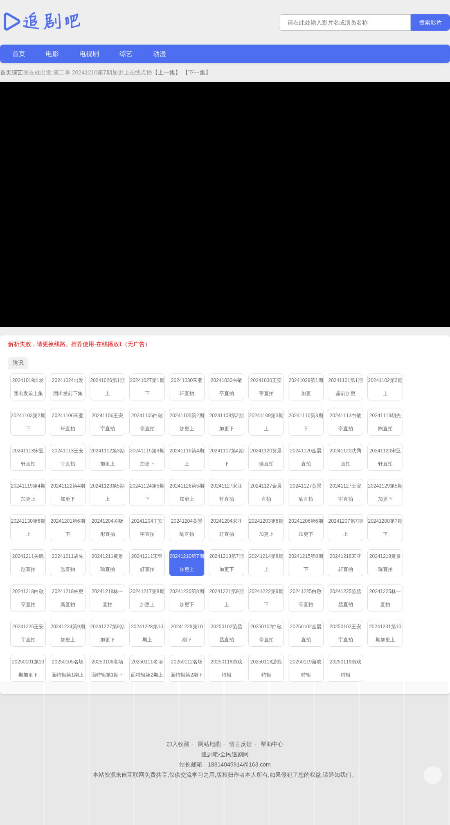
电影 (52, 53)
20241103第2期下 (28, 422)
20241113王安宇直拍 (67, 457)
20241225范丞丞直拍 (345, 598)
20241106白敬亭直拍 (147, 422)
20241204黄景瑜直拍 (186, 527)
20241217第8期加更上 (147, 598)
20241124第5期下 (147, 492)
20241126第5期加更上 (186, 492)
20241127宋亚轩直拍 (226, 492)
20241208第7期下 (385, 527)
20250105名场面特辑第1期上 (68, 668)
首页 (18, 53)
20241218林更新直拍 (67, 598)
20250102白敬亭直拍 (266, 633)
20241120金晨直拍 (306, 457)
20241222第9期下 (266, 598)
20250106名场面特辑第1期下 (107, 668)
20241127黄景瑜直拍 (306, 492)
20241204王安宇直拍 (147, 527)
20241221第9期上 (226, 598)
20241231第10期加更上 (385, 633)
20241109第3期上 (266, 422)
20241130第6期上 (28, 527)
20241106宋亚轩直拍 (67, 422)
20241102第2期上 (385, 387)
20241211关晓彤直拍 (28, 562)
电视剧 (89, 53)
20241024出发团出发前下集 (67, 387)
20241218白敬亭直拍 (28, 598)
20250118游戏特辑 (226, 668)
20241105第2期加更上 (186, 422)
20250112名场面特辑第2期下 (187, 668)
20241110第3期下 (305, 422)
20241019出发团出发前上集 (28, 387)
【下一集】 (196, 72)
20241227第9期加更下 (107, 633)
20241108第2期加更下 (226, 422)
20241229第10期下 (187, 633)
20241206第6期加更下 (305, 527)
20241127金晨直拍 (266, 492)
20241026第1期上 (107, 387)
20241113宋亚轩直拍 (28, 457)
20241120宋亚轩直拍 (385, 457)
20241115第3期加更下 (147, 457)
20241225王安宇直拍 (28, 633)
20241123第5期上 (107, 492)
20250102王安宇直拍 (345, 633)
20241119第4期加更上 (28, 492)
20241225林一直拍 (385, 598)
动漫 (159, 53)
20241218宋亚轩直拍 (345, 562)
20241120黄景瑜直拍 (266, 457)
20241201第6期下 (67, 527)
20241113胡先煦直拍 (385, 422)
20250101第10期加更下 (28, 668)
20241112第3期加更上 (107, 457)
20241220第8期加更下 (186, 598)
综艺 (126, 53)
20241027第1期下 (147, 387)
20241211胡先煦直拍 (67, 562)
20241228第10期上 (147, 633)
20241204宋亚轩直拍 (226, 527)
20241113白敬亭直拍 (345, 422)
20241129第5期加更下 (385, 492)
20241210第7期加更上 (186, 562)
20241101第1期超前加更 (345, 387)
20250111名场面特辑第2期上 (147, 668)
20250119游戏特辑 (306, 668)
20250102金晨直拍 (306, 633)
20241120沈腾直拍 (345, 457)
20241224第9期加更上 (67, 633)
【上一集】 (166, 72)
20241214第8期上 (266, 562)
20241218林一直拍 (107, 598)
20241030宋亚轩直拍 (186, 387)
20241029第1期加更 (305, 387)
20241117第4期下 (226, 457)
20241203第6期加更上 (266, 527)
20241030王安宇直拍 (266, 387)
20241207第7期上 (345, 527)
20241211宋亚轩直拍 (147, 562)
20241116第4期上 (186, 457)
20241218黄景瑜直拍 (385, 562)
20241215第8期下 (305, 562)
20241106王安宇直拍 (107, 422)
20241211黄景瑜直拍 (107, 562)
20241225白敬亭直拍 (306, 598)
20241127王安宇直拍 (345, 492)
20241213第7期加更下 (226, 562)
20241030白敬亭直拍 (226, 387)
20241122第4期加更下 (67, 492)
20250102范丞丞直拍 (226, 633)
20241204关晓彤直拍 (107, 527)
